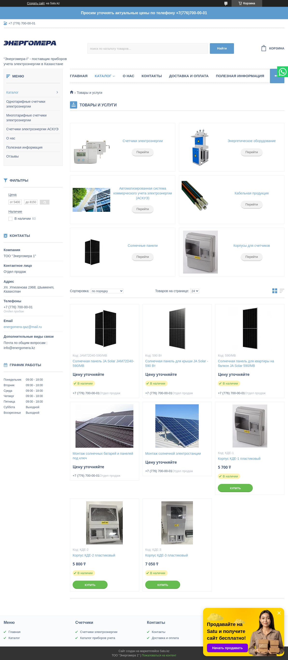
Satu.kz (164, 651)
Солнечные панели (143, 246)
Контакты (152, 76)
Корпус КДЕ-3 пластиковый (166, 555)
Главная (79, 76)
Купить (235, 488)
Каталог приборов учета (97, 638)
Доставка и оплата (189, 76)
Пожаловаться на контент (159, 655)
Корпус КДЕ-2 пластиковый (94, 555)
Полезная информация (24, 147)
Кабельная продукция (252, 193)
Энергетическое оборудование (252, 141)
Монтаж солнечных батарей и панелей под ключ (103, 456)
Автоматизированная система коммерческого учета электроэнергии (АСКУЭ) (142, 193)
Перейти (143, 152)
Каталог (12, 92)
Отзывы (12, 156)
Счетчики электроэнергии (143, 141)
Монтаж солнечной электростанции (173, 453)
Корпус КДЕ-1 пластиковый (239, 459)
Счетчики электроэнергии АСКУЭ (32, 129)
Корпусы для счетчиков (251, 246)
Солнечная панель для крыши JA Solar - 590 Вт (176, 363)
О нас (10, 138)
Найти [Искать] (222, 48)
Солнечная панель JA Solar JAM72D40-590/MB (103, 363)
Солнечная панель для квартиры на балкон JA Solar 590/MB (246, 363)
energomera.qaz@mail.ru (23, 327)
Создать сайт (36, 3)
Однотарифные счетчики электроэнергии (25, 104)
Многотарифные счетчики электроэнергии (26, 117)
